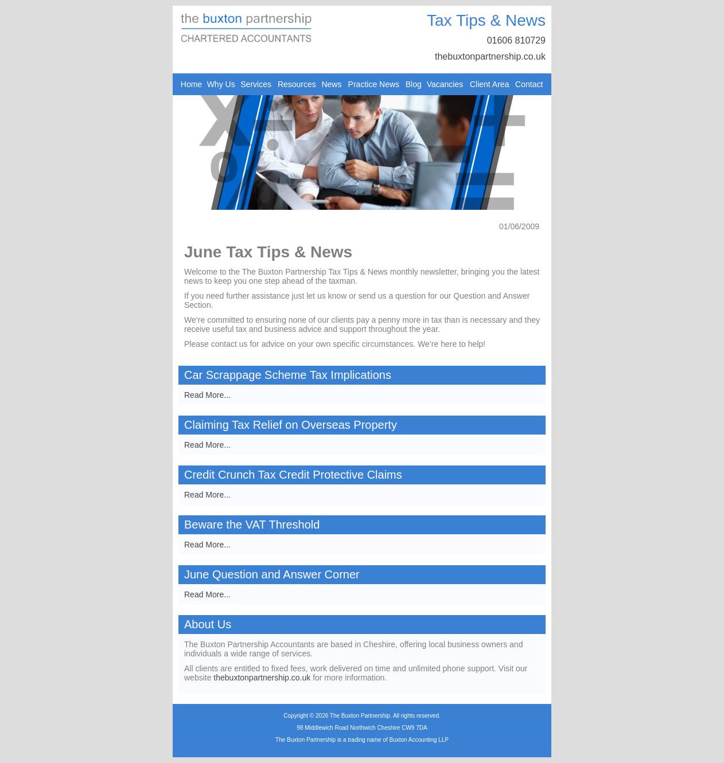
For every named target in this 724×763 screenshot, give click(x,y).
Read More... (207, 395)
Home (191, 84)
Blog (414, 84)
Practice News (373, 84)
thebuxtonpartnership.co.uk (490, 56)
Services (255, 84)
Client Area (489, 84)
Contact (529, 84)
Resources (297, 84)
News (331, 84)
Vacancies (445, 84)
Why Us (221, 84)
